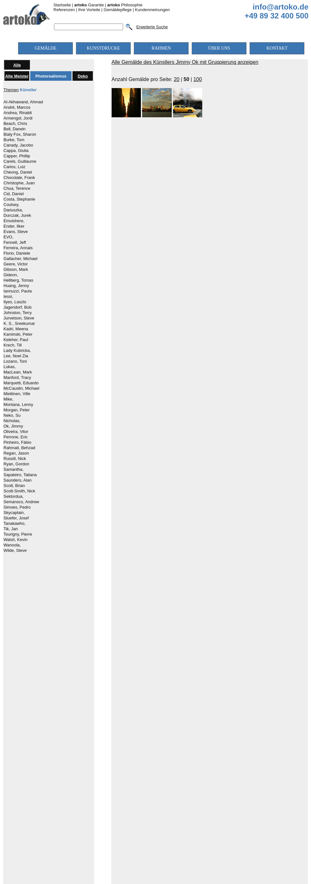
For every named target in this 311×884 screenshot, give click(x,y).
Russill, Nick (14, 458)
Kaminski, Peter (17, 334)
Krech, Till (12, 345)
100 (197, 79)
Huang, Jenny (16, 285)
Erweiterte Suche (152, 26)
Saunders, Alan (17, 480)
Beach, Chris (15, 123)
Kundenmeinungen (152, 9)
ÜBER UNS (219, 48)
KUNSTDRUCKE (103, 48)
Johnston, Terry (17, 312)
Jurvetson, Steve (18, 318)
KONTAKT (277, 48)
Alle (17, 65)
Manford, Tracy (17, 377)
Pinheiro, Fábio (17, 442)
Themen (11, 89)
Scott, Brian (14, 485)
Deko (83, 76)
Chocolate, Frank (19, 177)
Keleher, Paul (15, 339)
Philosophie (124, 5)
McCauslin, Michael (21, 388)
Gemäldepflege (118, 9)
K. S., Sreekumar (19, 323)
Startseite (62, 5)
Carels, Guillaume (19, 161)
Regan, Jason (16, 453)
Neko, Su (11, 415)
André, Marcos (17, 107)
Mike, (8, 399)
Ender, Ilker (13, 226)
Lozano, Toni (15, 361)
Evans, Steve (15, 231)
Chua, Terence (16, 188)
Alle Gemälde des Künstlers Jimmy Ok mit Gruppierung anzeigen (185, 62)
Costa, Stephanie (19, 199)
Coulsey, (11, 204)
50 (186, 79)
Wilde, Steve (15, 550)
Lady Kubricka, (17, 350)
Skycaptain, (14, 512)
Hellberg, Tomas (18, 280)
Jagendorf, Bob (17, 307)
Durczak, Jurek (17, 215)
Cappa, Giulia (16, 150)
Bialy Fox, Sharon (19, 134)
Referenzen (64, 9)
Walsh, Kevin (15, 539)
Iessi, (8, 296)
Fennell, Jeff (14, 242)
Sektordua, (13, 496)
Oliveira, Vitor (15, 431)
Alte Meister (17, 76)
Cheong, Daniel (17, 172)
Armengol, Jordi (17, 118)
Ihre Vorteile (89, 9)
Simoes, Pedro (17, 507)
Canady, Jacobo (18, 145)
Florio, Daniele (16, 253)
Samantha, (13, 469)
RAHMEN (161, 48)
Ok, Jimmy (13, 426)
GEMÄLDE (45, 48)
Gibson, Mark (15, 269)
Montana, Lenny (18, 404)
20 (176, 79)
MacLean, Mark (17, 372)
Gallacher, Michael (20, 258)
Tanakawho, (14, 523)
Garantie (89, 5)
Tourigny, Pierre (17, 534)
